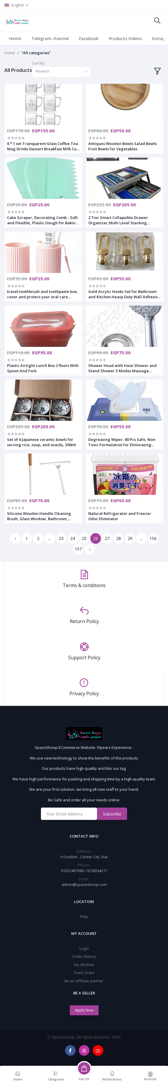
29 (130, 538)
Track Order (84, 972)
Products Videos (125, 38)
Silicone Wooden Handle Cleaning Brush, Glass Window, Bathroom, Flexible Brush (39, 516)
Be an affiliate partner (84, 980)
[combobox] (61, 72)
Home (15, 38)
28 (118, 538)
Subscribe (112, 814)
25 (84, 538)
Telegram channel (50, 38)
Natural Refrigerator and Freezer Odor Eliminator (119, 516)
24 (72, 538)
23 (61, 538)
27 (107, 538)
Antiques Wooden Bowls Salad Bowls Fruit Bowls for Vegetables (122, 146)
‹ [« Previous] (15, 538)
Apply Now (84, 1010)
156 (153, 538)
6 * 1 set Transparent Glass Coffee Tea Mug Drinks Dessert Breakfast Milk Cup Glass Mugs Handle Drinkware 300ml (43, 146)
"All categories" (36, 52)
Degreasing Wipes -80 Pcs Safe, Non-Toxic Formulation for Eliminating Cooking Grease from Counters (122, 442)
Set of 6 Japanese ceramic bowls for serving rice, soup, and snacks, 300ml (41, 442)
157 (78, 549)
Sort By (38, 63)
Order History (84, 956)
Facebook (89, 38)
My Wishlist (84, 964)
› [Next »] (89, 549)
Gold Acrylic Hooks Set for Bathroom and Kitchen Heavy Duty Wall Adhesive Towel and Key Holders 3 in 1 (124, 294)
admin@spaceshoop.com (84, 884)
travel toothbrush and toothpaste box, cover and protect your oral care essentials (42, 294)
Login (84, 948)
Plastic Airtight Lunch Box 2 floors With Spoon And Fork (43, 368)
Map (84, 916)
